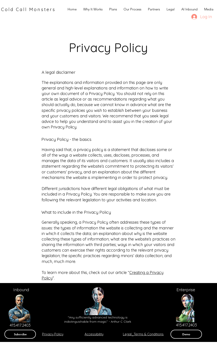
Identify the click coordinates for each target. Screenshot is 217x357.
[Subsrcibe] (20, 334)
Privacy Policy (52, 334)
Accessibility (94, 334)
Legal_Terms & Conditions (143, 334)
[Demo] (186, 334)
